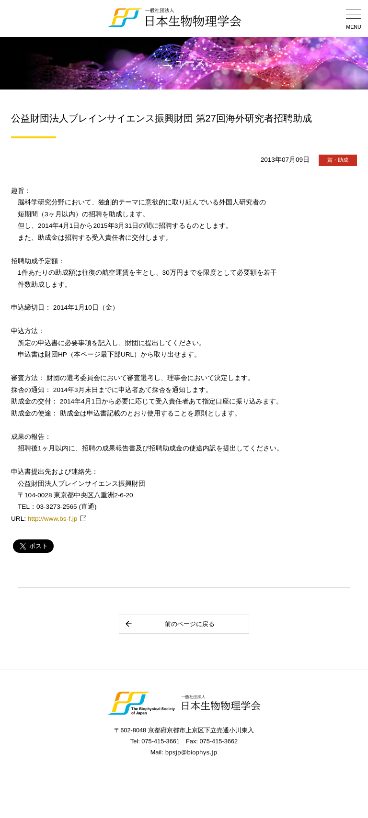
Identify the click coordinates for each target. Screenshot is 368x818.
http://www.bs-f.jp (53, 518)
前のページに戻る (169, 623)
